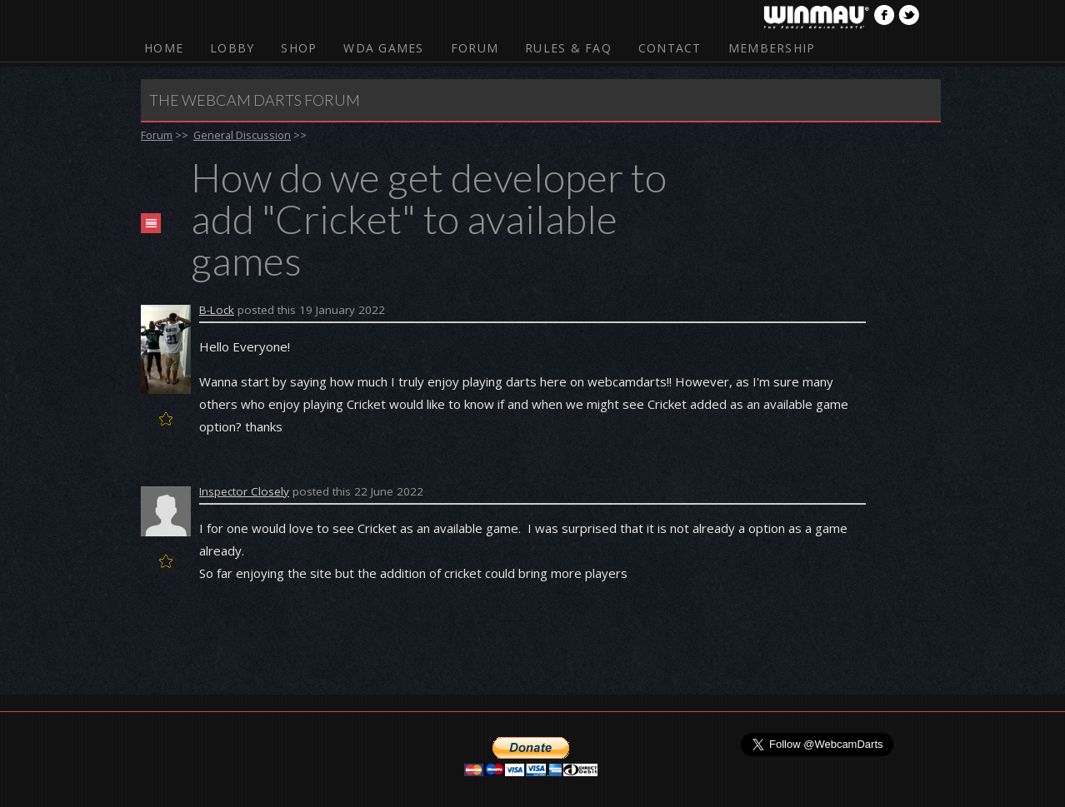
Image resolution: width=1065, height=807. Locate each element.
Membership (772, 48)
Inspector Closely (244, 491)
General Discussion (242, 134)
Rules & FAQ (568, 48)
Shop (299, 48)
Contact (670, 48)
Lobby (232, 48)
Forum (474, 48)
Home (163, 48)
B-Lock (216, 309)
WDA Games (383, 48)
